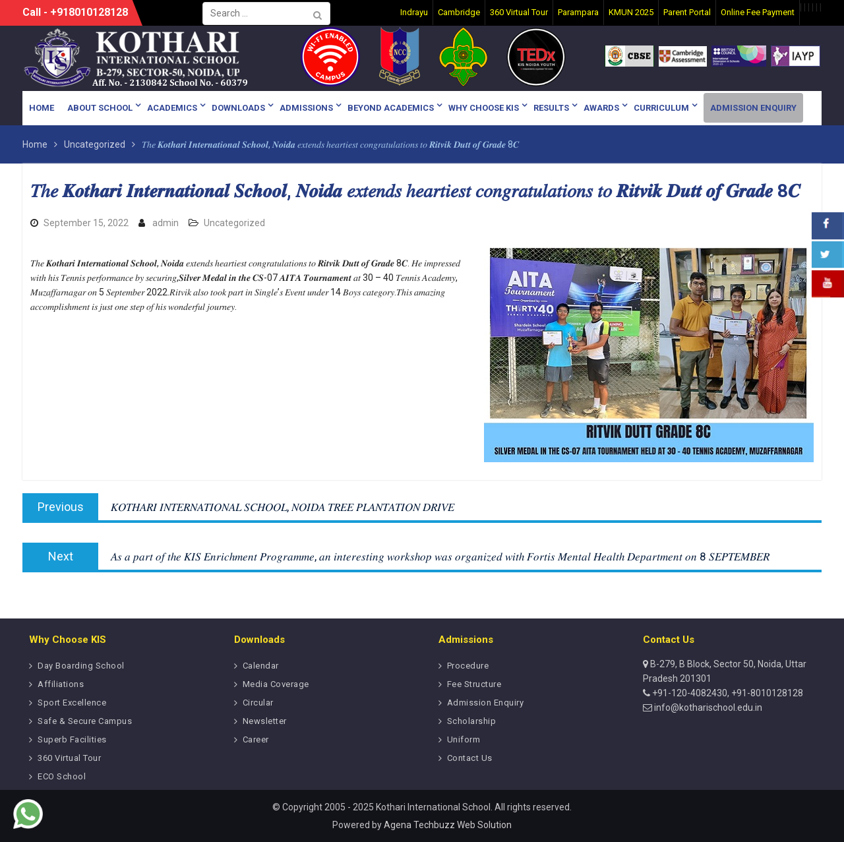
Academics (172, 108)
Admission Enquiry (753, 108)
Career (256, 739)
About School (100, 108)
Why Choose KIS (483, 108)
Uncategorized (234, 223)
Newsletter (265, 721)
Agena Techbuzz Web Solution (448, 825)
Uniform (464, 739)
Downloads (238, 108)
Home (41, 108)
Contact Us (470, 758)
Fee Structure (474, 684)
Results (551, 108)
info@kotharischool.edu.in (707, 707)
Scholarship (472, 721)
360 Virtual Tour (69, 758)
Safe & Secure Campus (85, 721)
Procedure (468, 666)
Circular (258, 702)
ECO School (62, 776)
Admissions (306, 108)
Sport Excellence (72, 702)
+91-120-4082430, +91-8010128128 (726, 693)
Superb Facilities (72, 739)
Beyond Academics (390, 108)
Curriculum (661, 108)
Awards (601, 108)
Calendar (261, 666)
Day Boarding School (81, 666)
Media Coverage (276, 684)
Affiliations (61, 684)
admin (165, 223)
